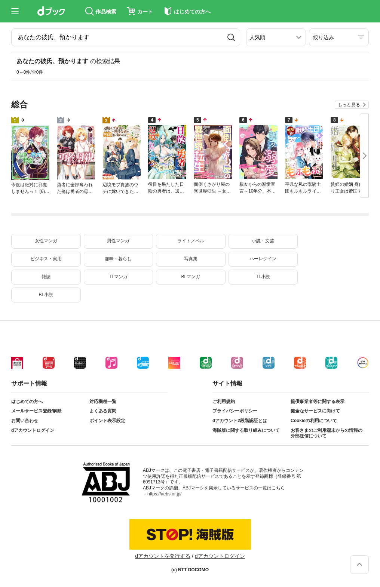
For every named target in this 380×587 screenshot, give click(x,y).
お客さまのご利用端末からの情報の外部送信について (326, 433)
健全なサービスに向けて (315, 411)
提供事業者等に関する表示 (317, 401)
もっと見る (349, 104)
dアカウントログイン (32, 430)
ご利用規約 (223, 401)
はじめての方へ (27, 401)
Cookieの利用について (314, 420)
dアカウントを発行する (162, 556)
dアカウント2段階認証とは (239, 420)
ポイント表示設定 (107, 420)
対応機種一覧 (102, 401)
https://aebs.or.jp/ (164, 494)
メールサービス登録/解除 (36, 411)
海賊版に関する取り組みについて (246, 430)
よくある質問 (102, 411)
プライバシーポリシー (234, 411)
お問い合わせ (24, 420)
